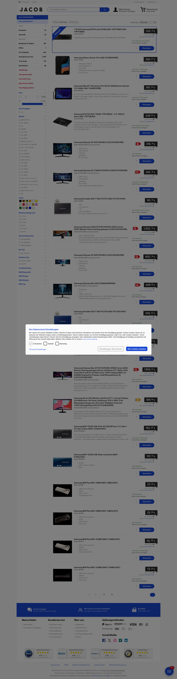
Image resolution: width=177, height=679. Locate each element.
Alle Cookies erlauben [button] (136, 349)
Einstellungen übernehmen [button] (110, 349)
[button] (38, 349)
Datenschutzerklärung (89, 339)
